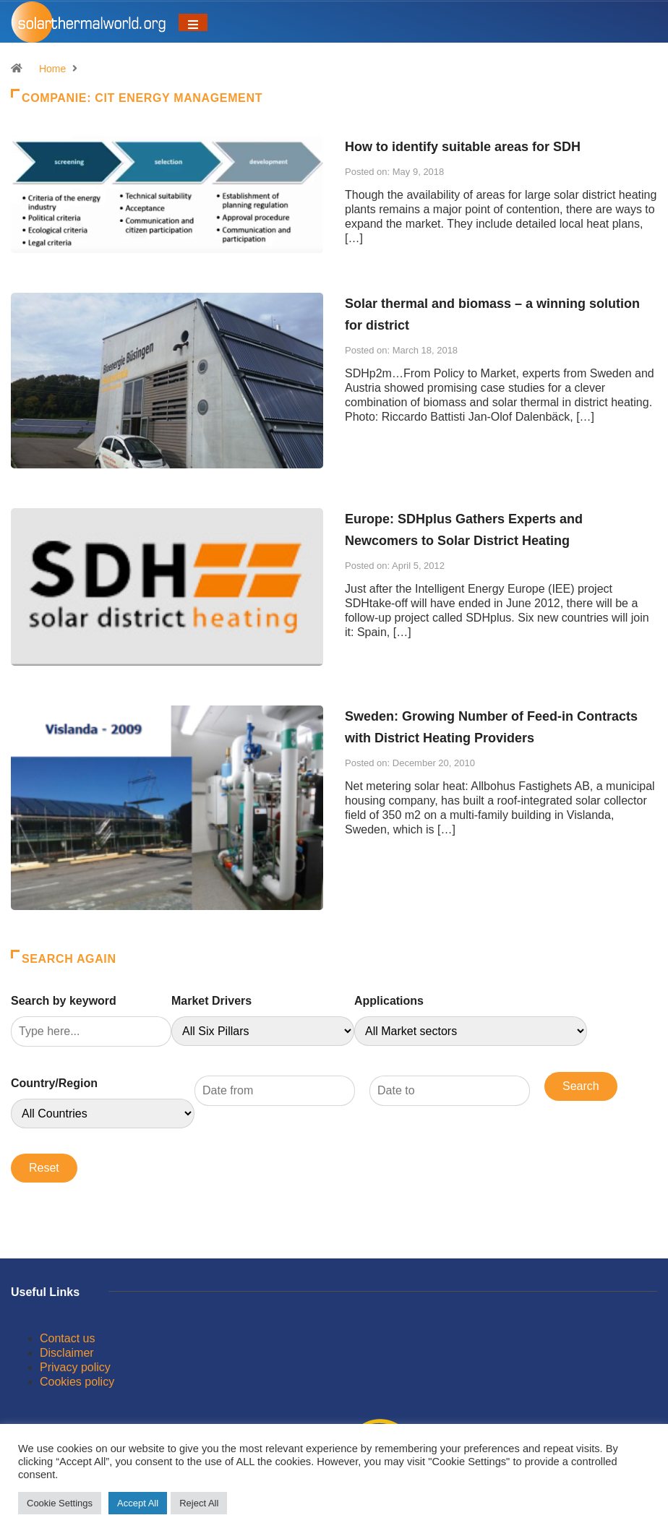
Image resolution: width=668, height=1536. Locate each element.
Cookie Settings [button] (60, 1503)
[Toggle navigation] (193, 22)
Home (52, 68)
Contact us (67, 1338)
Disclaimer (67, 1353)
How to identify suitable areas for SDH (463, 147)
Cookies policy (77, 1382)
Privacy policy (75, 1367)
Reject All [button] (198, 1503)
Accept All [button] (137, 1503)
